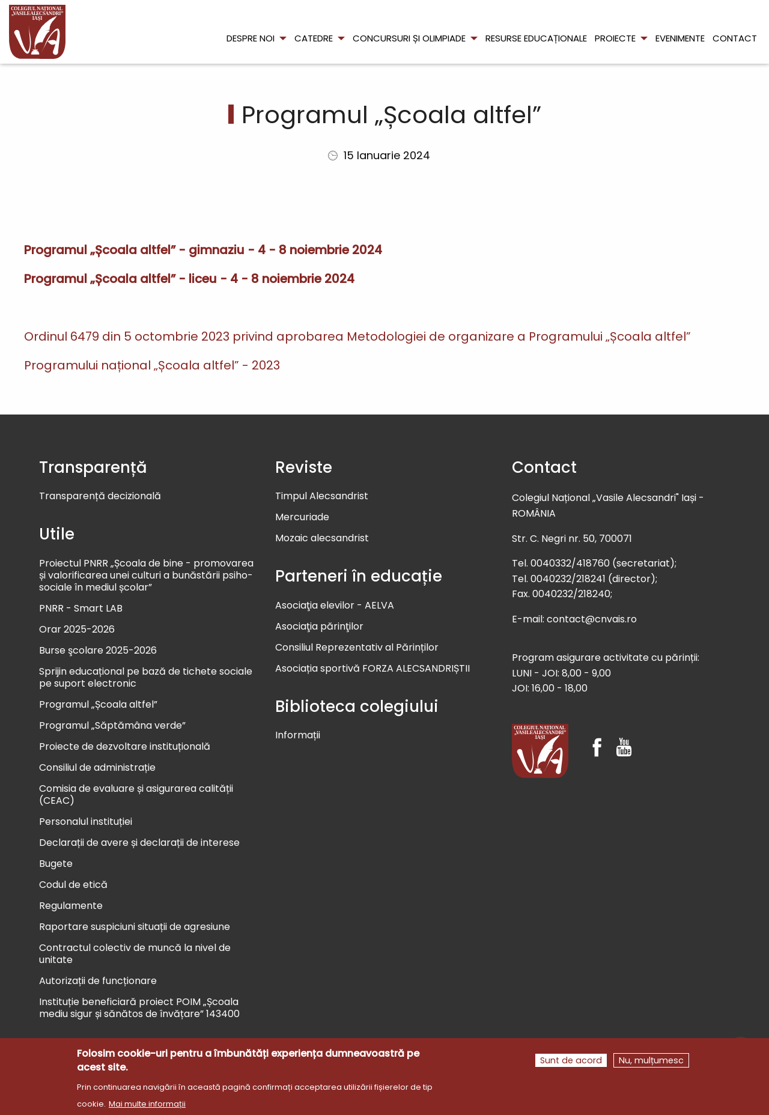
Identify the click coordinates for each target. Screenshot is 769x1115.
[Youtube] (623, 737)
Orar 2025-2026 (77, 630)
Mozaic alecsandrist (322, 538)
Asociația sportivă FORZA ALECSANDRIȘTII (372, 669)
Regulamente (71, 906)
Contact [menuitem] (735, 38)
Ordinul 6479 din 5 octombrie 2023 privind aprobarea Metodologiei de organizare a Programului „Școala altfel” (357, 336)
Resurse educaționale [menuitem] (536, 38)
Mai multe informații (147, 1106)
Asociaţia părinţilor (319, 627)
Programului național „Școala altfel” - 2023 (152, 365)
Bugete (56, 864)
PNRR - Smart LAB (81, 609)
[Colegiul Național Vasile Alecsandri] (540, 751)
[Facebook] (596, 737)
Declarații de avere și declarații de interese (139, 843)
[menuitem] (37, 32)
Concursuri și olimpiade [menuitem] (409, 38)
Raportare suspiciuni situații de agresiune (134, 927)
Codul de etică (73, 885)
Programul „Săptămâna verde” (112, 726)
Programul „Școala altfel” (98, 705)
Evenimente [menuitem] (680, 38)
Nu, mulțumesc (651, 1062)
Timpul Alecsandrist (321, 496)
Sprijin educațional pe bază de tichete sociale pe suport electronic (145, 678)
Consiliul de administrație (97, 768)
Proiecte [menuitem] (615, 38)
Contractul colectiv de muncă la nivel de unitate (135, 954)
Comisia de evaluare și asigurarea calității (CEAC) (136, 795)
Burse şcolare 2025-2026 (98, 651)
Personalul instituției (85, 822)
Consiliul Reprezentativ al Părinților (357, 648)
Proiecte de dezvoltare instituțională (124, 747)
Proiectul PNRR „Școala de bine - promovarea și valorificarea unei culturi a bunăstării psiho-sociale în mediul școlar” (146, 576)
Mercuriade (302, 517)
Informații (297, 735)
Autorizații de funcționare (98, 981)
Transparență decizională (100, 496)
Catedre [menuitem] (313, 38)
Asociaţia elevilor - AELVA (334, 606)
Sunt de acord (571, 1062)
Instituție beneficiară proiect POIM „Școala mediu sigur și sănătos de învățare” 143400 (139, 1008)
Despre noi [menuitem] (250, 38)
